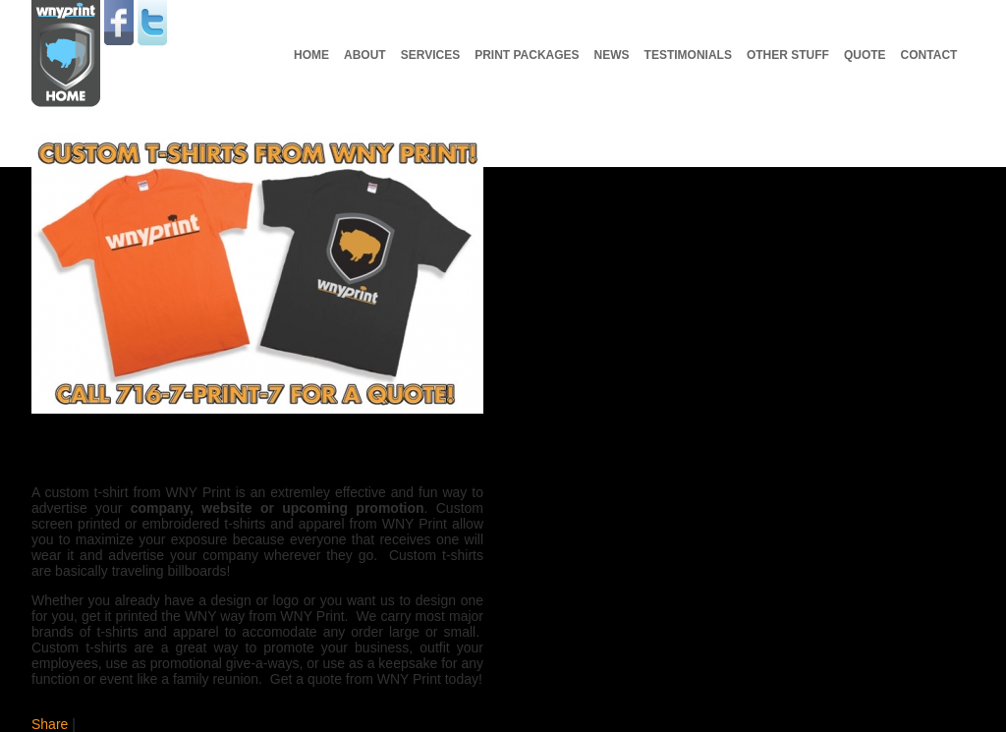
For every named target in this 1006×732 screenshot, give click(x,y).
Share (49, 724)
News (612, 55)
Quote (865, 55)
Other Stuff (788, 55)
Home (311, 55)
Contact (929, 55)
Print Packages (527, 55)
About (365, 55)
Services (430, 55)
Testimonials (688, 55)
